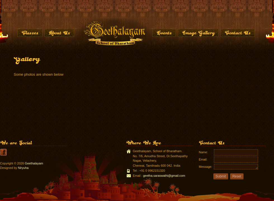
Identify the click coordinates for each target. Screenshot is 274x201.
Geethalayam (34, 163)
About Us (59, 32)
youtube (3, 152)
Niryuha (23, 167)
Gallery (27, 58)
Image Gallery (198, 32)
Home (114, 33)
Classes (30, 32)
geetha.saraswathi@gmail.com (164, 175)
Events (164, 32)
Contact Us (238, 32)
